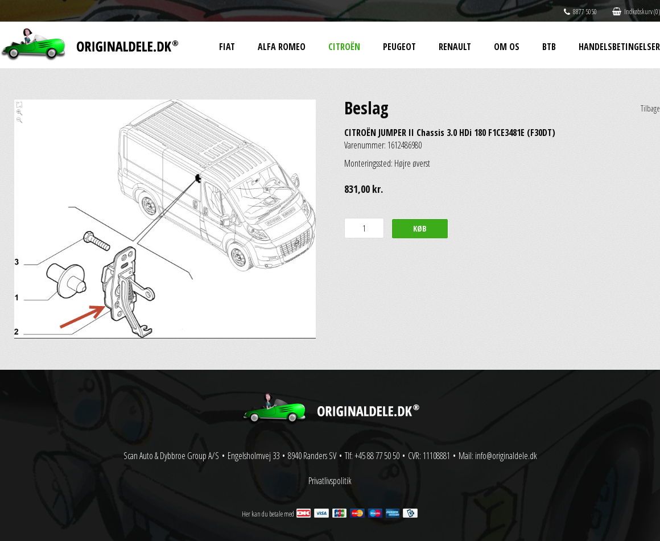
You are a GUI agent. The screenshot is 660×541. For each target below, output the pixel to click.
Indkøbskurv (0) (636, 11)
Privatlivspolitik (330, 480)
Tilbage (650, 108)
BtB (549, 46)
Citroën (344, 46)
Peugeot (399, 46)
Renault (455, 46)
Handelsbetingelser (619, 46)
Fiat (227, 46)
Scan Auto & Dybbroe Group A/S (171, 455)
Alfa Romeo (282, 46)
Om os (506, 46)
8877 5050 (580, 11)
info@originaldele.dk (506, 455)
